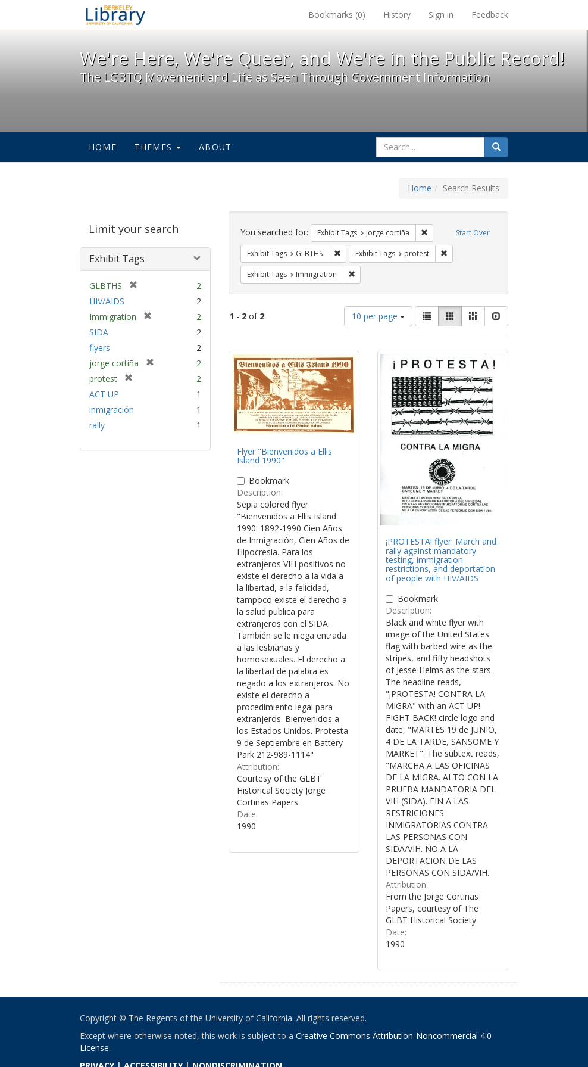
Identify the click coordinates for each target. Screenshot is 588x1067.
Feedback (489, 14)
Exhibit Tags (117, 258)
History (397, 14)
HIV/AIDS (106, 301)
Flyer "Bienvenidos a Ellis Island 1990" (284, 456)
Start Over (473, 233)
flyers (99, 347)
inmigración (111, 409)
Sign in (441, 14)
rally (97, 425)
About (215, 147)
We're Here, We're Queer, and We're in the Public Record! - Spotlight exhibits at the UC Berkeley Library (115, 15)
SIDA (98, 332)
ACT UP (104, 394)
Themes (158, 147)
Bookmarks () (336, 14)
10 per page (378, 316)
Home (103, 147)
